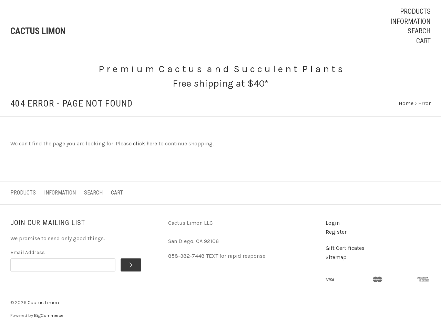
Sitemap (336, 257)
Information (410, 21)
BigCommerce (48, 315)
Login (333, 223)
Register (336, 232)
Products (415, 11)
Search (419, 31)
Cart (423, 41)
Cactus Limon (43, 303)
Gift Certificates (345, 248)
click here (145, 143)
